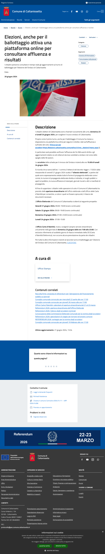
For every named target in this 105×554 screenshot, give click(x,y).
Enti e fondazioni (7, 487)
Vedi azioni (93, 37)
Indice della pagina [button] (13, 124)
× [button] (102, 532)
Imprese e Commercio (34, 487)
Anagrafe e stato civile (35, 476)
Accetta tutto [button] (44, 546)
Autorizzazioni (58, 494)
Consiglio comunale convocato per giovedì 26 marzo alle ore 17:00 (61, 302)
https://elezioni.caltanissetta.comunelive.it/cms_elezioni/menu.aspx (71, 147)
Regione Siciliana (7, 2)
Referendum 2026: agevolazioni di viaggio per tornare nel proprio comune (63, 316)
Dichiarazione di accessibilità (63, 520)
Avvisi (20, 27)
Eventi (81, 497)
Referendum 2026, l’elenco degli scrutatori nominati (55, 310)
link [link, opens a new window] (72, 542)
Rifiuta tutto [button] (61, 546)
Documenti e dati (7, 498)
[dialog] (52, 542)
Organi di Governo (7, 476)
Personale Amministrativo (10, 494)
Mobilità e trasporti (33, 494)
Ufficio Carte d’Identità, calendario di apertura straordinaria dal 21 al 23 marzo (65, 305)
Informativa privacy (59, 512)
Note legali (56, 516)
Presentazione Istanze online (37, 523)
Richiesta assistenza (34, 520)
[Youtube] (73, 11)
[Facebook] (68, 11)
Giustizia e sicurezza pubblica (63, 479)
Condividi (83, 37)
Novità (13, 27)
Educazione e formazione (61, 476)
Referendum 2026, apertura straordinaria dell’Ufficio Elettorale (59, 308)
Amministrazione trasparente (63, 509)
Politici (3, 490)
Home (6, 27)
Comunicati (83, 479)
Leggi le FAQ (31, 516)
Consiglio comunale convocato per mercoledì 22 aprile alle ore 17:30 (61, 299)
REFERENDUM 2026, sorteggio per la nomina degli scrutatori (58, 319)
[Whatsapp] (83, 11)
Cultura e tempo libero (35, 479)
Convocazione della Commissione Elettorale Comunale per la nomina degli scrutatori (67, 313)
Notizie (81, 476)
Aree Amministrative (8, 479)
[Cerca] (101, 11)
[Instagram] (78, 11)
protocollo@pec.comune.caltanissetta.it (15, 527)
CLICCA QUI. (71, 242)
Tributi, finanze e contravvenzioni (64, 483)
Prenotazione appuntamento (37, 509)
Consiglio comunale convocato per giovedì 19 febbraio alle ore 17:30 (61, 322)
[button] (52, 551)
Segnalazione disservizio (35, 512)
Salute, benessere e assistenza (63, 490)
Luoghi (81, 493)
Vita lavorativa (32, 483)
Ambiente (56, 487)
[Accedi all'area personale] (93, 2)
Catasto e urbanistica (34, 490)
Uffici (3, 483)
